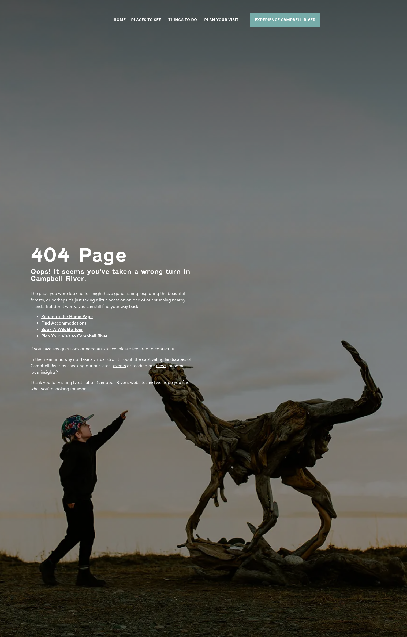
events (119, 365)
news (161, 365)
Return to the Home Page (67, 316)
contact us (165, 348)
